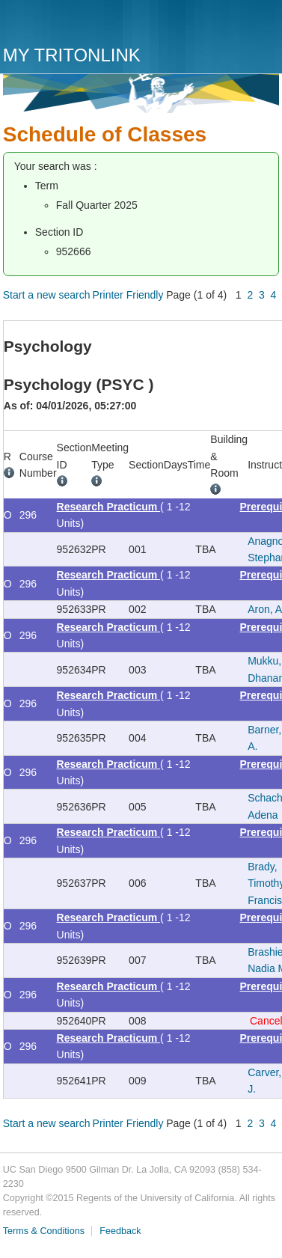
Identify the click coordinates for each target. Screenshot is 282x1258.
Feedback (120, 1231)
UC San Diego (88, 24)
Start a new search (47, 295)
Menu (264, 27)
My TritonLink (72, 55)
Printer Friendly (128, 295)
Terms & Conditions (44, 1231)
